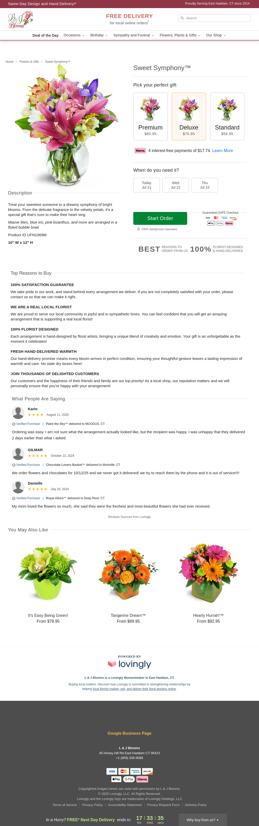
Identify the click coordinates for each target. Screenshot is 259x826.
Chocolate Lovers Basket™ (65, 465)
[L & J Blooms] (44, 19)
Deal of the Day (45, 35)
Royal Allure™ (56, 498)
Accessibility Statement (125, 805)
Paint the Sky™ (57, 424)
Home (9, 61)
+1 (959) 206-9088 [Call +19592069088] (129, 758)
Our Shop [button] (216, 35)
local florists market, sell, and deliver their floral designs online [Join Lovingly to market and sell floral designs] (134, 689)
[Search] (214, 18)
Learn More (222, 150)
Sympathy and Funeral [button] (134, 35)
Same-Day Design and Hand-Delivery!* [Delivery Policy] (42, 4)
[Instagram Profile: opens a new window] (122, 720)
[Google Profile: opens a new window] (152, 720)
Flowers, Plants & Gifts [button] (180, 35)
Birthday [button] (99, 35)
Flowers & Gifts (29, 61)
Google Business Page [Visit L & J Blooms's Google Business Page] (129, 733)
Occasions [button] (74, 35)
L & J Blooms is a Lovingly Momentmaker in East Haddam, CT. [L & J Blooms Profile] (129, 678)
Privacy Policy (92, 805)
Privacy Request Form (163, 805)
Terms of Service (64, 805)
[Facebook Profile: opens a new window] (107, 720)
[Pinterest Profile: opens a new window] (138, 720)
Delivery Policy (195, 805)
